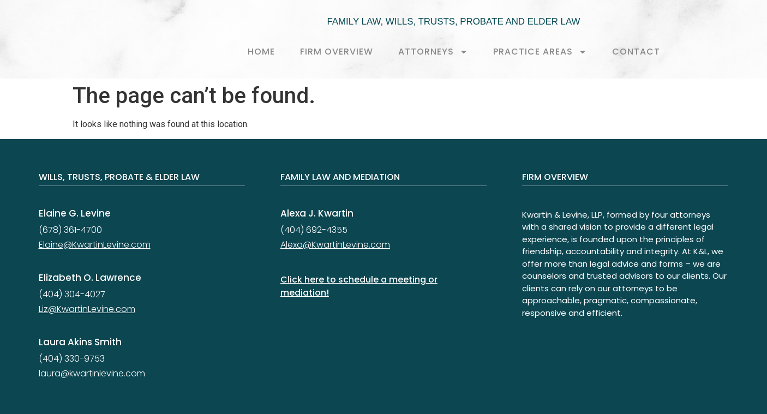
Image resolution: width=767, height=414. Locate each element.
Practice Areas (540, 52)
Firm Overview (336, 51)
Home (261, 51)
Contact (636, 51)
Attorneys (433, 52)
